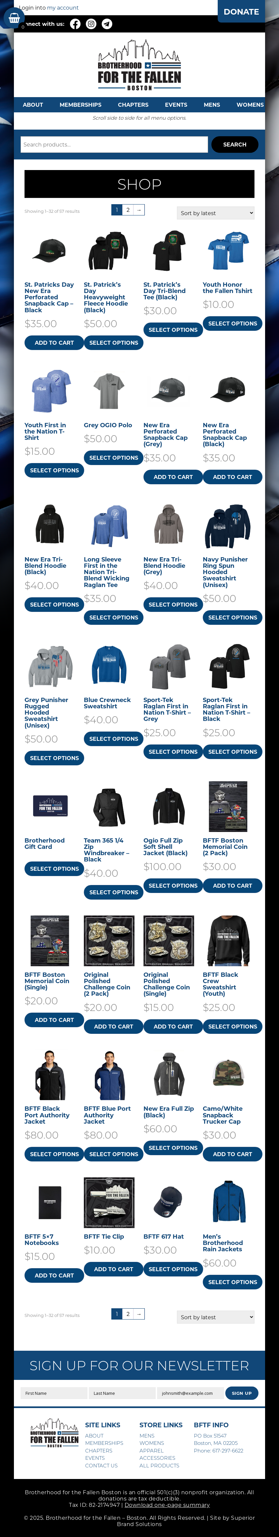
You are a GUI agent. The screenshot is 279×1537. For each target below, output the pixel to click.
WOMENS (250, 104)
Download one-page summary (167, 1504)
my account (63, 7)
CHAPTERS (133, 104)
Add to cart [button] (54, 342)
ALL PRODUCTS (159, 1465)
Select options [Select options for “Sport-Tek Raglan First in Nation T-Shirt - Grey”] (173, 751)
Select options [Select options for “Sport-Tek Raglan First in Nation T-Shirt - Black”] (232, 751)
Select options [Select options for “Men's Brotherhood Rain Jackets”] (232, 1281)
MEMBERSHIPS (80, 104)
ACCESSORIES (157, 1457)
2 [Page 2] (128, 209)
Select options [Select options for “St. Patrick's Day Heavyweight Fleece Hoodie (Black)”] (113, 342)
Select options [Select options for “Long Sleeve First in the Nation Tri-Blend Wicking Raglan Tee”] (113, 617)
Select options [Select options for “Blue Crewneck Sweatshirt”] (113, 738)
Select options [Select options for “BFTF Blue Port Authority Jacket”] (113, 1154)
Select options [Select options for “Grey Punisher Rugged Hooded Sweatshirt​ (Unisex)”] (54, 757)
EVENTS (176, 104)
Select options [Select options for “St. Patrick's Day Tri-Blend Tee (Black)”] (173, 329)
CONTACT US (101, 1465)
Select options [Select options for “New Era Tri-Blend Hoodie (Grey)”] (173, 604)
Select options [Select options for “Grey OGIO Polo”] (113, 457)
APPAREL (152, 1450)
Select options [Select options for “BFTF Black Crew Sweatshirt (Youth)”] (232, 1026)
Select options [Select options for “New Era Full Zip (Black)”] (173, 1147)
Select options (54, 868)
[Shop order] (215, 213)
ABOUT (33, 104)
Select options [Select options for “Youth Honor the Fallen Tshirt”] (232, 323)
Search (235, 144)
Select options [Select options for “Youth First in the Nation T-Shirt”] (54, 470)
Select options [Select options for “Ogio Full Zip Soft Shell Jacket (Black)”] (173, 885)
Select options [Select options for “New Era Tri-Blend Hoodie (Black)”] (54, 604)
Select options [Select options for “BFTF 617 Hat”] (173, 1269)
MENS (212, 104)
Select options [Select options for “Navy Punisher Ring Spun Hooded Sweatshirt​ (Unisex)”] (232, 617)
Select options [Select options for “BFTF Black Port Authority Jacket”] (54, 1154)
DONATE (241, 11)
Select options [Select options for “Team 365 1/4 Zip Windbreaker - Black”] (113, 892)
